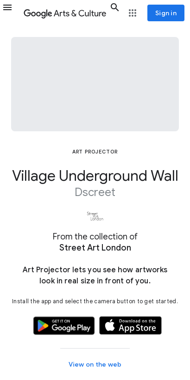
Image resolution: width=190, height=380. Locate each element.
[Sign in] (165, 13)
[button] (11, 13)
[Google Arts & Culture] (65, 13)
